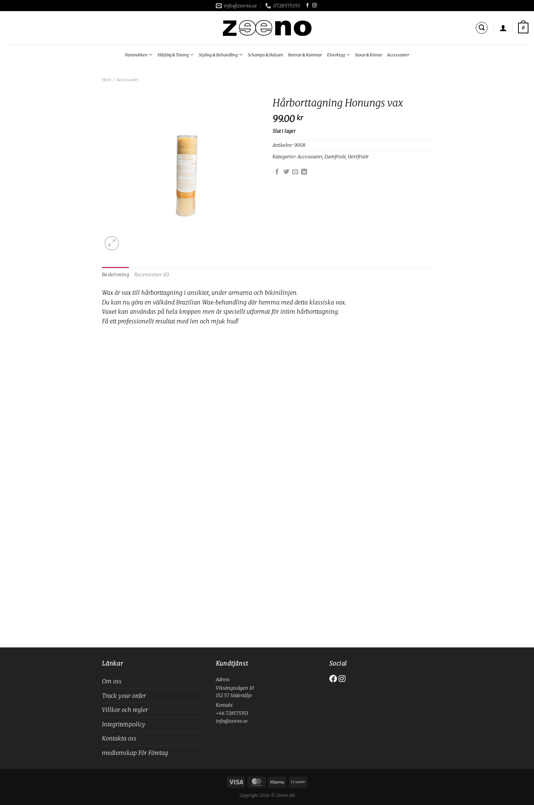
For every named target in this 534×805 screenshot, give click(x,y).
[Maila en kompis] (295, 172)
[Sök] (482, 28)
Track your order (124, 695)
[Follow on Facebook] (307, 5)
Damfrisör (335, 156)
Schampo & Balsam (265, 54)
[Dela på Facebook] (277, 172)
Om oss (112, 681)
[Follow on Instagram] (314, 5)
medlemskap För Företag (135, 752)
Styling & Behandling (221, 54)
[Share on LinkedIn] (304, 172)
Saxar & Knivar (368, 54)
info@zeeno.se (232, 721)
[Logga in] (503, 28)
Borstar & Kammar (305, 54)
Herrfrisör (358, 156)
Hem (106, 79)
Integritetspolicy (123, 724)
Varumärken (138, 54)
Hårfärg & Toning (176, 54)
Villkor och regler (125, 709)
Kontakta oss (119, 738)
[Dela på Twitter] (286, 172)
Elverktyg (338, 54)
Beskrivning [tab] (115, 274)
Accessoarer (398, 54)
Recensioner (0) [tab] (151, 274)
